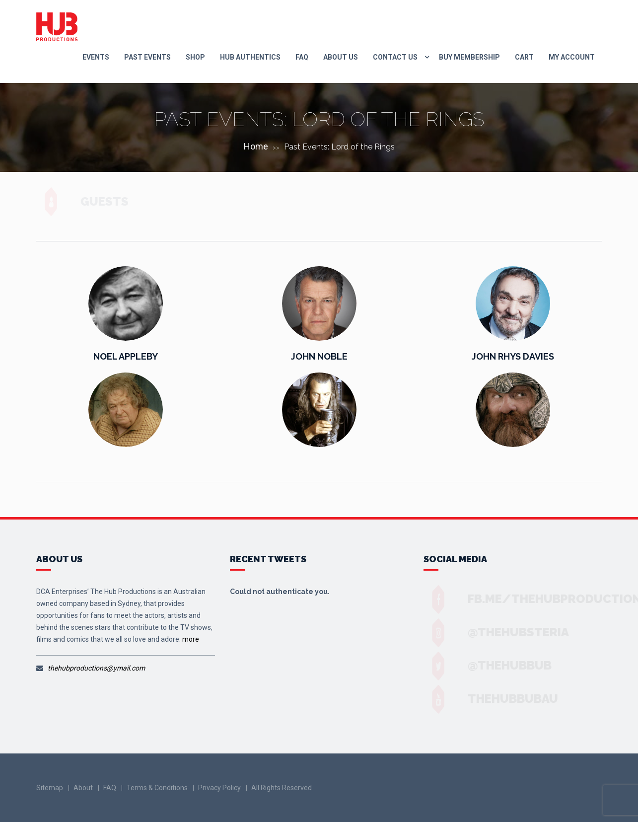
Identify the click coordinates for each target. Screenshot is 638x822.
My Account (572, 57)
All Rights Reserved (281, 788)
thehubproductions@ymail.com (96, 668)
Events (95, 57)
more (190, 639)
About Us (340, 57)
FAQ (301, 57)
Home (256, 146)
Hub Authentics (250, 57)
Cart (524, 57)
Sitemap (49, 788)
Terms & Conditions (157, 788)
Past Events (147, 57)
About (83, 788)
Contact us (395, 57)
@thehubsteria (509, 632)
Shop (195, 57)
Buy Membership (469, 57)
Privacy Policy (219, 788)
